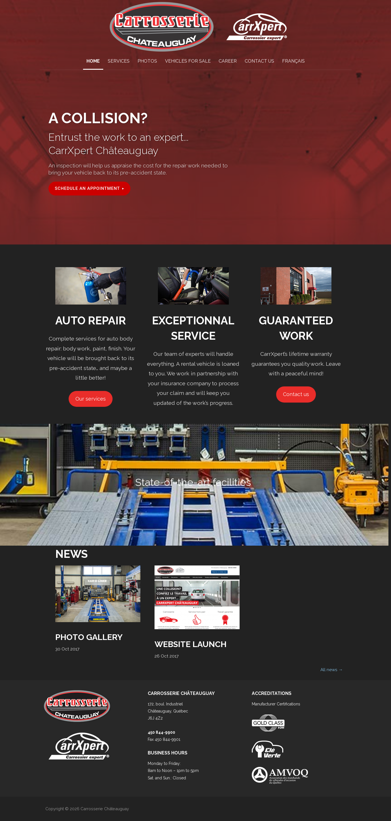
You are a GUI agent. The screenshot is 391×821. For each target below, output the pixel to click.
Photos (147, 61)
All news (331, 669)
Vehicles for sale (188, 61)
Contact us (296, 394)
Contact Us (259, 61)
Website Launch (191, 644)
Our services (90, 399)
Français (293, 61)
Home (93, 61)
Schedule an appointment (87, 188)
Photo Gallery (88, 637)
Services (119, 61)
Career (228, 61)
